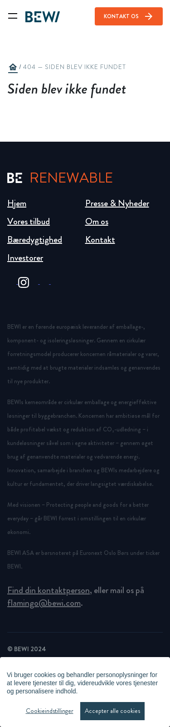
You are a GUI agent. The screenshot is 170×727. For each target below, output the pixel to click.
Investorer (25, 257)
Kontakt (100, 239)
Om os (96, 221)
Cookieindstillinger (49, 711)
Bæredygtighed (34, 239)
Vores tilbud (28, 221)
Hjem (16, 203)
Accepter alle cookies (112, 711)
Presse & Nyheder (117, 203)
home (12, 67)
